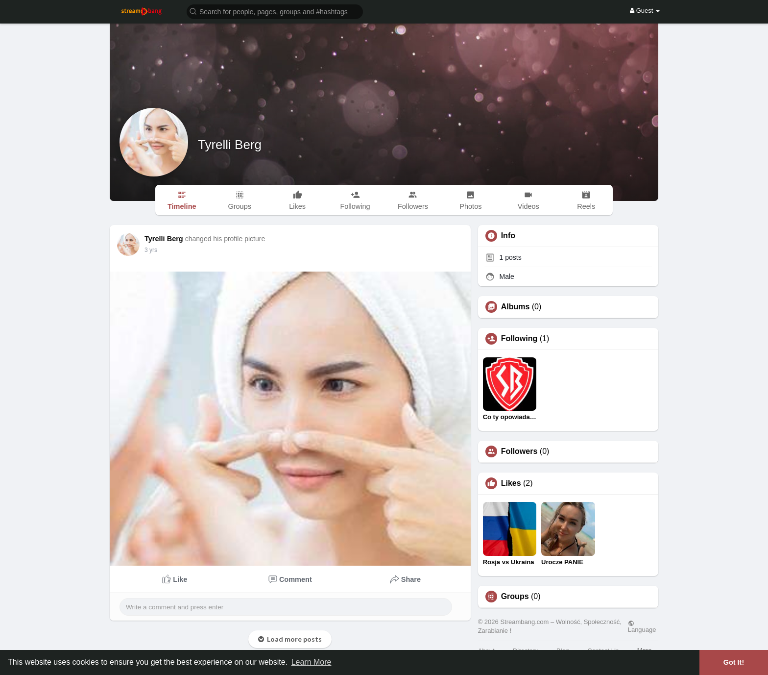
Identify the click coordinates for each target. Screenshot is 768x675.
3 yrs (150, 250)
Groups (515, 596)
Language (642, 626)
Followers (519, 451)
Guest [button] (645, 10)
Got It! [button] (733, 662)
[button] (274, 11)
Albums (515, 307)
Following (519, 339)
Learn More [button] (311, 662)
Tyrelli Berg (230, 144)
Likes (511, 483)
